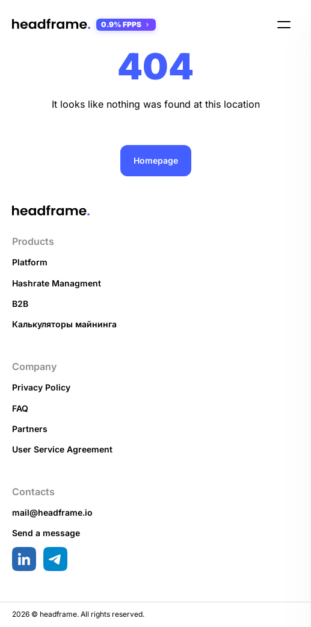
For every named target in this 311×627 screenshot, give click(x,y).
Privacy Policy (41, 387)
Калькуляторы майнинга (64, 324)
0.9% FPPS (126, 24)
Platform (30, 262)
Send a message (46, 533)
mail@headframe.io (52, 512)
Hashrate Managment (56, 283)
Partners (30, 429)
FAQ (20, 408)
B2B (20, 303)
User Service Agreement (62, 449)
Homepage (156, 160)
